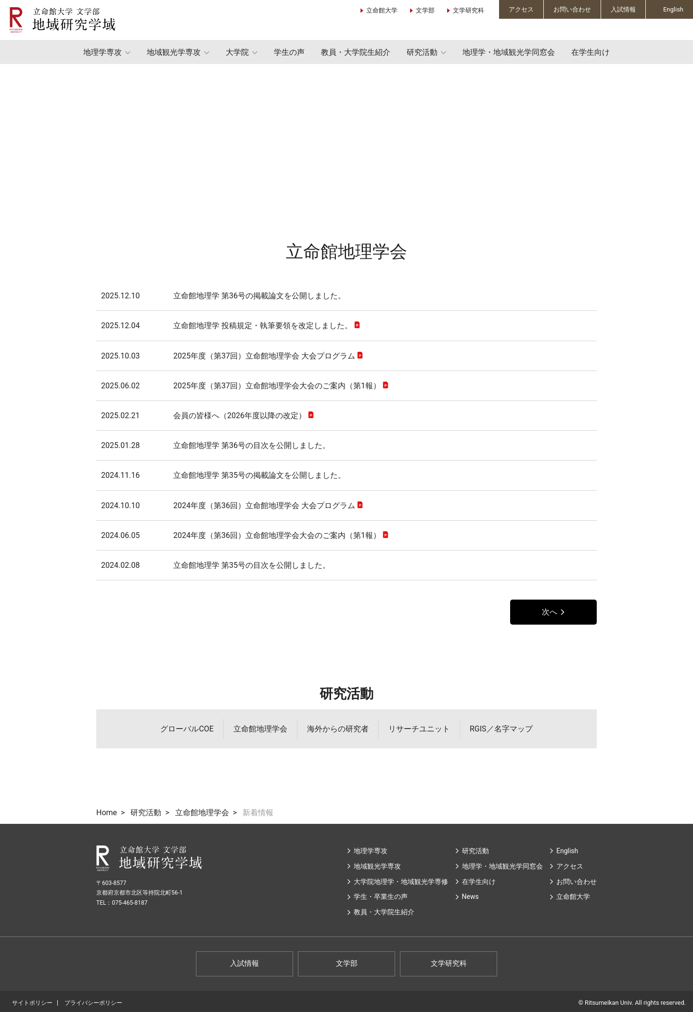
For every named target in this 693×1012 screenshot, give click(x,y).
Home (106, 812)
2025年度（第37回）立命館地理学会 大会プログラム (228, 355)
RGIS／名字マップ (501, 728)
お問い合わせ (572, 9)
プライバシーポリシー (93, 1002)
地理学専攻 (102, 52)
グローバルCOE (187, 728)
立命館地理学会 (260, 728)
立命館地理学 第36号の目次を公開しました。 (215, 445)
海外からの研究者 (338, 728)
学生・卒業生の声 (381, 896)
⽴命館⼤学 (573, 896)
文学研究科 (468, 10)
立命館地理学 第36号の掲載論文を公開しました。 (223, 295)
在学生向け (590, 52)
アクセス (521, 9)
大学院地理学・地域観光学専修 (401, 881)
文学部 (425, 10)
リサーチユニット (419, 728)
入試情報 (623, 9)
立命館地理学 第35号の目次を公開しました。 (215, 565)
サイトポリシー (32, 1002)
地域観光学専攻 (174, 52)
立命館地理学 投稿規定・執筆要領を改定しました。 (226, 325)
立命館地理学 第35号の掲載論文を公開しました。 (223, 475)
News (470, 896)
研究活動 (422, 52)
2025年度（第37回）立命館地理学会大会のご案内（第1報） (241, 385)
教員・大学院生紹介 (355, 52)
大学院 (237, 52)
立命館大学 (382, 10)
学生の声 (289, 52)
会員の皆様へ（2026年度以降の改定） (203, 415)
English (673, 9)
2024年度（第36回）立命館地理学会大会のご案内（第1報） (241, 535)
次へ (549, 611)
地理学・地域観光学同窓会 (508, 52)
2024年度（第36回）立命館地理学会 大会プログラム (228, 505)
